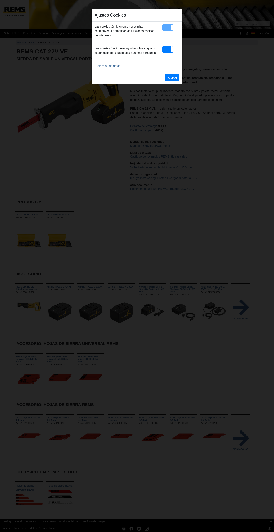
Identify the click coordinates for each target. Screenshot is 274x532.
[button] (167, 27)
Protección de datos (107, 65)
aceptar (172, 77)
